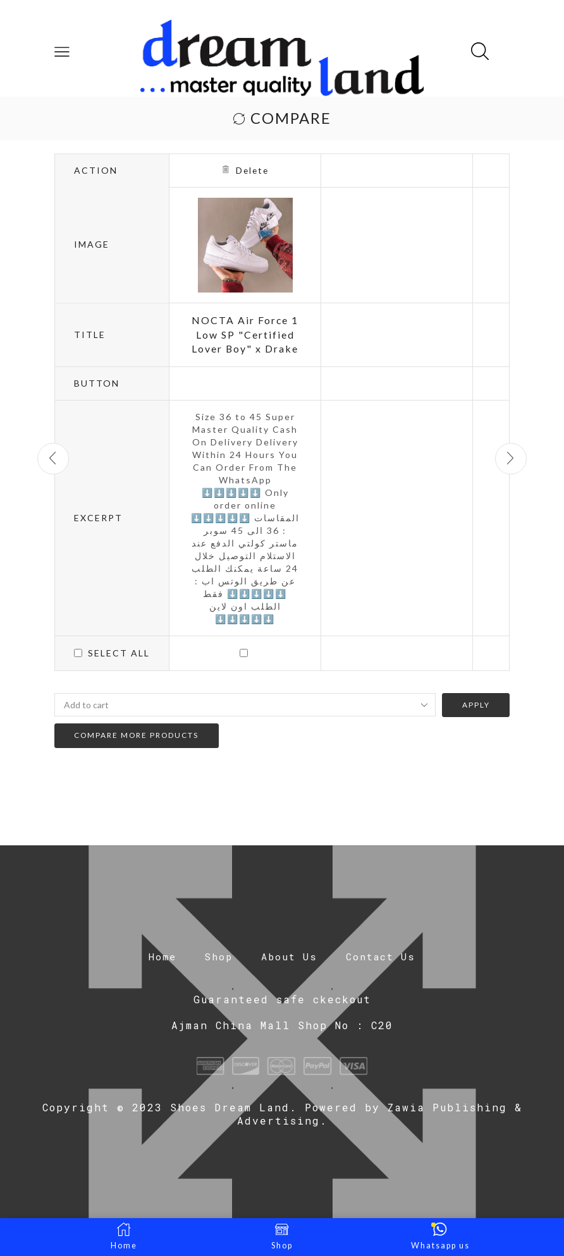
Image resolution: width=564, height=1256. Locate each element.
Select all (119, 653)
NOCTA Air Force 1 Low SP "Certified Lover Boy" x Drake (245, 334)
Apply (475, 705)
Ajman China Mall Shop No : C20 (282, 1025)
